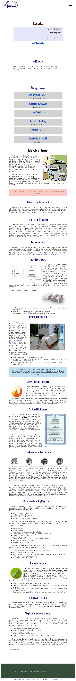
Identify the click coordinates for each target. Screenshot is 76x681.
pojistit (12, 437)
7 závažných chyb (38, 112)
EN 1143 (29, 420)
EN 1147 (53, 395)
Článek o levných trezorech (50, 254)
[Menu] (70, 5)
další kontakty (38, 43)
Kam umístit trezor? (38, 104)
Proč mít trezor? (38, 130)
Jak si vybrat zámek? (38, 138)
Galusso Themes (56, 679)
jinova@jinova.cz (54, 37)
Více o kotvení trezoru (25, 580)
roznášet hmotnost (15, 341)
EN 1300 (32, 487)
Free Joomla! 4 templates (32, 679)
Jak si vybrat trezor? (38, 95)
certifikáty (13, 430)
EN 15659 (45, 395)
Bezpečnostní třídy (38, 121)
